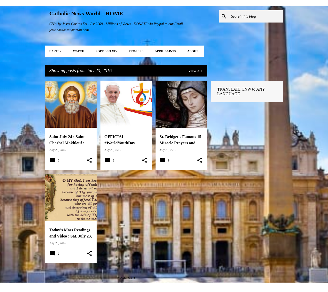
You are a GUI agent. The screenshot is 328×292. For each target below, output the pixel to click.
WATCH (78, 51)
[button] (89, 160)
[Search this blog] (256, 16)
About (192, 51)
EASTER (55, 51)
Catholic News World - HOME (86, 13)
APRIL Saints (165, 51)
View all (196, 71)
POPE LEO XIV (106, 51)
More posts (126, 277)
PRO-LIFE (136, 51)
